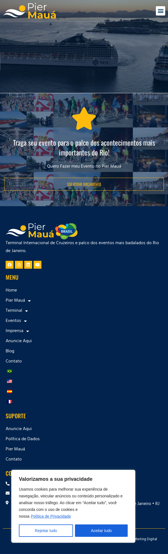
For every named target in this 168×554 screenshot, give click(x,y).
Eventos (16, 321)
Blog (10, 351)
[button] (160, 10)
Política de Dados (23, 439)
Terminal (17, 311)
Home (11, 290)
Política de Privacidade (51, 516)
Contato (14, 361)
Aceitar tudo (101, 530)
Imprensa (17, 331)
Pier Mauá (18, 301)
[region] (73, 506)
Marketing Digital (143, 539)
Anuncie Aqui (19, 341)
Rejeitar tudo (46, 530)
